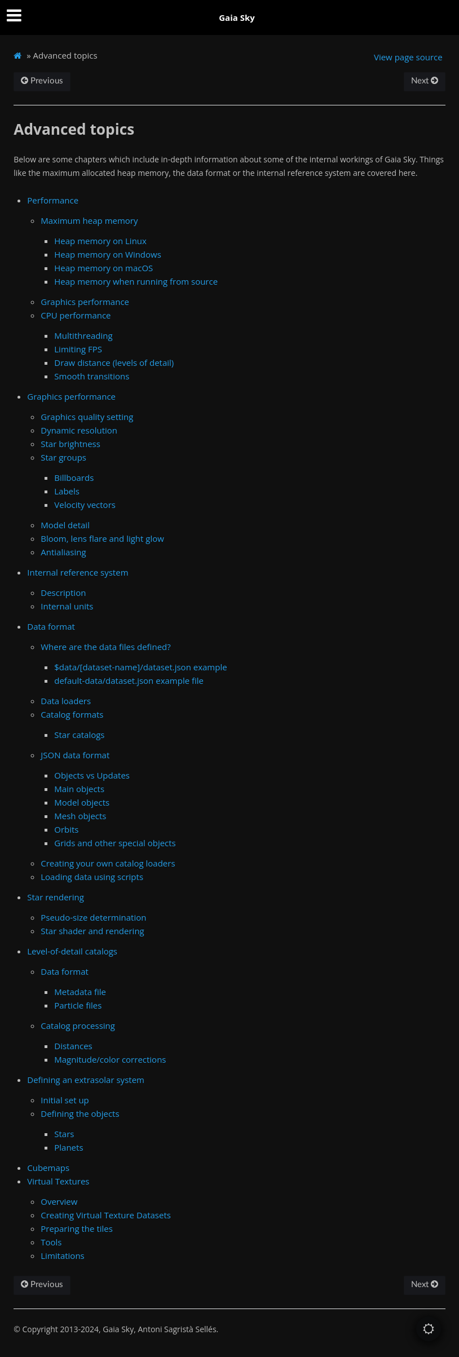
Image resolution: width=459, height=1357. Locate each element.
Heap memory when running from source (136, 281)
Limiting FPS (78, 349)
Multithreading (83, 335)
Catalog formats (72, 714)
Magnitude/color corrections (110, 1059)
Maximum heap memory (89, 220)
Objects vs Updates (92, 775)
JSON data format (75, 755)
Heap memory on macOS (103, 267)
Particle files (77, 1005)
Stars (64, 1133)
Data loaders (66, 700)
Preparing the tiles (77, 1228)
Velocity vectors (85, 504)
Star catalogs (79, 734)
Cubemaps (48, 1167)
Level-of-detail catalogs (72, 951)
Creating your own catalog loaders (108, 863)
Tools (51, 1242)
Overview (59, 1201)
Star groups (63, 457)
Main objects (79, 788)
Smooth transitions (91, 376)
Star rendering (55, 897)
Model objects (81, 802)
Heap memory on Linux (100, 240)
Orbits (66, 829)
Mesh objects (80, 815)
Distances (73, 1045)
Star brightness (70, 443)
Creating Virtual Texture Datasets (106, 1215)
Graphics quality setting (87, 416)
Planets (68, 1147)
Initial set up (65, 1100)
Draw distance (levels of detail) (114, 362)
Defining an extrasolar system (85, 1079)
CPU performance (76, 315)
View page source (408, 57)
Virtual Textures (58, 1181)
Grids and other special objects (115, 842)
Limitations (62, 1255)
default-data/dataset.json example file (129, 680)
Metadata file (80, 991)
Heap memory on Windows (107, 254)
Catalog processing (78, 1025)
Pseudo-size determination (93, 917)
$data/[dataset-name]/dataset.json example (140, 667)
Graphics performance (85, 301)
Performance (52, 200)
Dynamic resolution (79, 430)
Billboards (74, 477)
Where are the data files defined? (105, 646)
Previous (42, 81)
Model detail (65, 525)
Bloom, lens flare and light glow (102, 538)
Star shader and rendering (92, 930)
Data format (51, 626)
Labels (67, 491)
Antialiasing (63, 552)
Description (63, 592)
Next (424, 81)
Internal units (67, 606)
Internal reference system (77, 572)
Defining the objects (80, 1113)
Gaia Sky (237, 17)
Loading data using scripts (92, 876)
